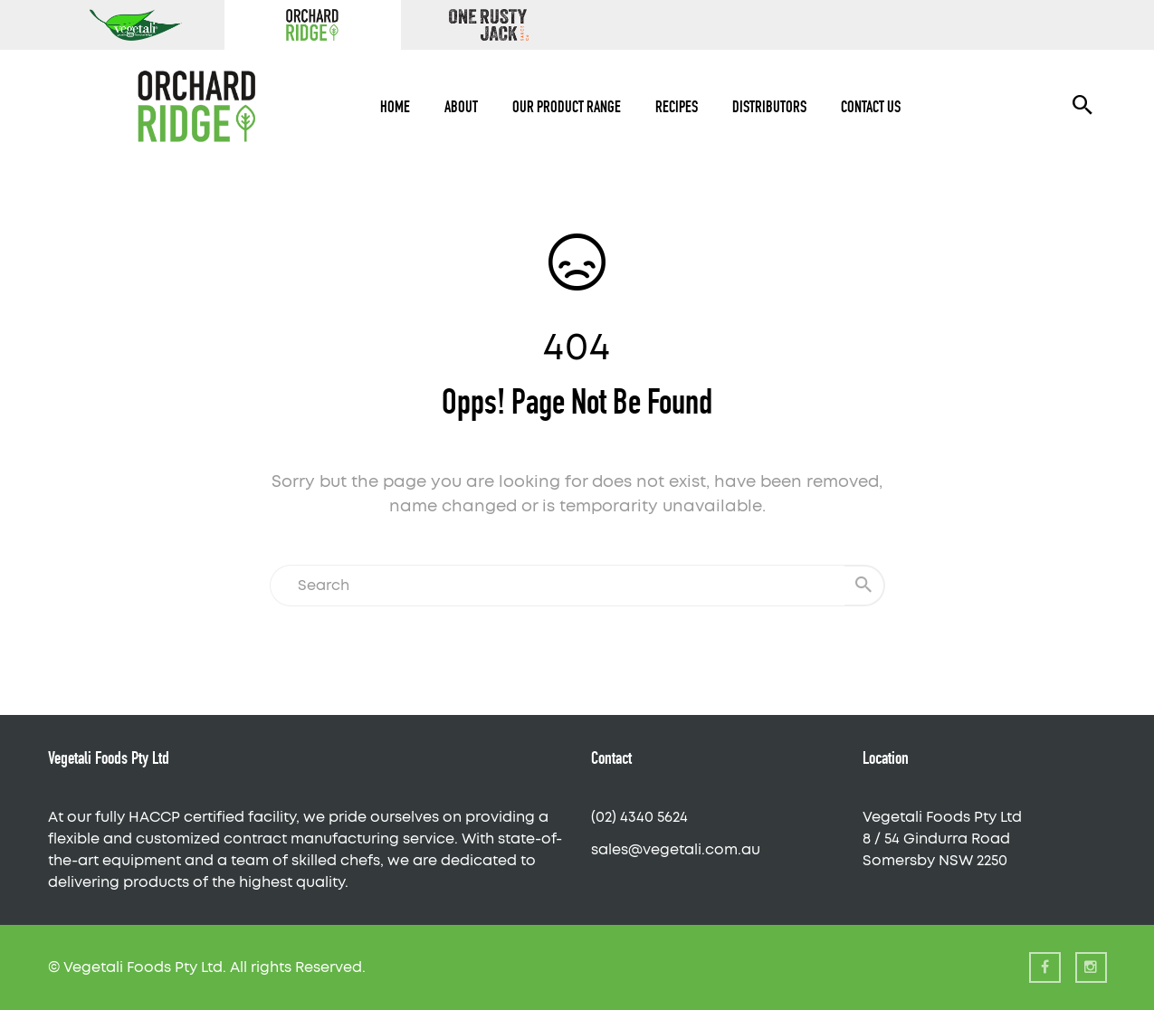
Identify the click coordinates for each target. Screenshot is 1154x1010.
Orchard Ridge (312, 25)
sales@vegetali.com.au (675, 850)
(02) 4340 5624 (639, 817)
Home (395, 107)
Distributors (769, 107)
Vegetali (136, 25)
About (461, 107)
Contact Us (871, 107)
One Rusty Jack (489, 25)
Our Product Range (566, 107)
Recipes (676, 107)
